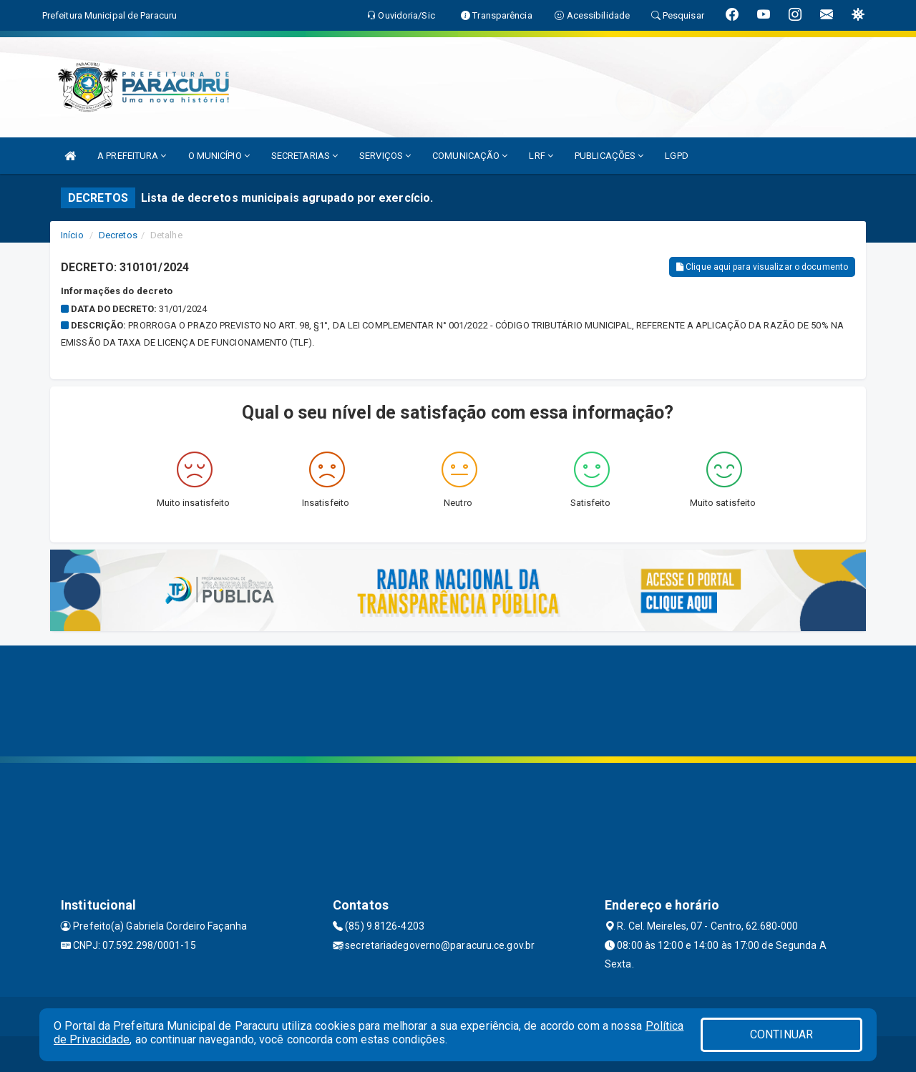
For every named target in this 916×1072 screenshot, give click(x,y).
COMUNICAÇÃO (469, 155)
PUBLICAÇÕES (609, 155)
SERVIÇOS (385, 155)
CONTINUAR (781, 1034)
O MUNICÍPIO (219, 155)
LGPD (676, 155)
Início (72, 235)
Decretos (118, 235)
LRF (541, 155)
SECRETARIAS (304, 155)
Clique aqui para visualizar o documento (762, 267)
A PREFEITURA (131, 155)
